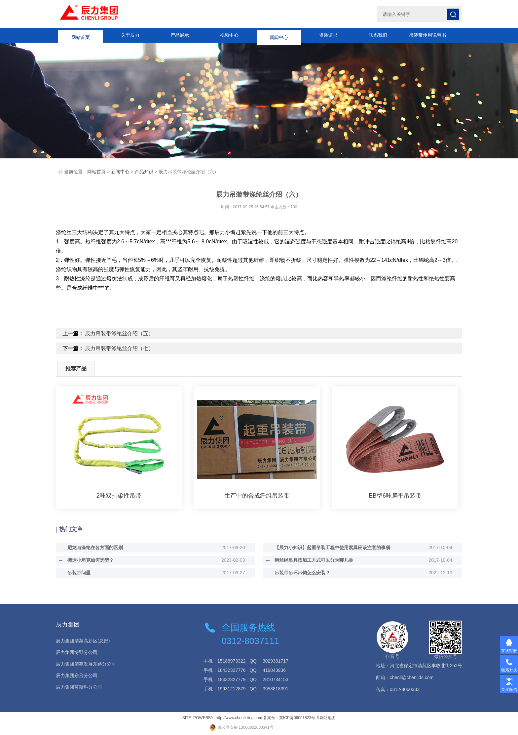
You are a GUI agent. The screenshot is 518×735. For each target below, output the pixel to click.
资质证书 (328, 35)
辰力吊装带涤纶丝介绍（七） (119, 348)
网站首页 (80, 35)
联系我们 (378, 35)
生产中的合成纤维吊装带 (257, 495)
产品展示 (179, 35)
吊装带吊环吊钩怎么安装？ (300, 572)
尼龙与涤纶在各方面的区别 (93, 547)
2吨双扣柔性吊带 (118, 495)
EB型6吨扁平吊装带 (395, 495)
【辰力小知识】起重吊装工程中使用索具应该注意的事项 (330, 547)
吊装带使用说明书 (427, 35)
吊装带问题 (77, 572)
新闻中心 (279, 35)
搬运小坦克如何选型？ (89, 560)
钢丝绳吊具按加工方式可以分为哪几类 (312, 560)
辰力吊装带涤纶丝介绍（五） (119, 333)
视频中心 (229, 35)
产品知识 (144, 171)
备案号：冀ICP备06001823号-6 (291, 717)
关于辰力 (130, 35)
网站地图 (328, 717)
